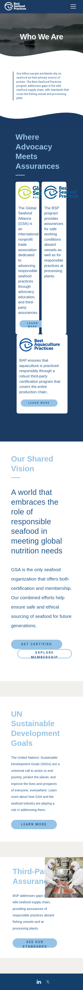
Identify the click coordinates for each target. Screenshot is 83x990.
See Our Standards (35, 944)
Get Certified (36, 644)
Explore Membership (44, 654)
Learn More (32, 324)
